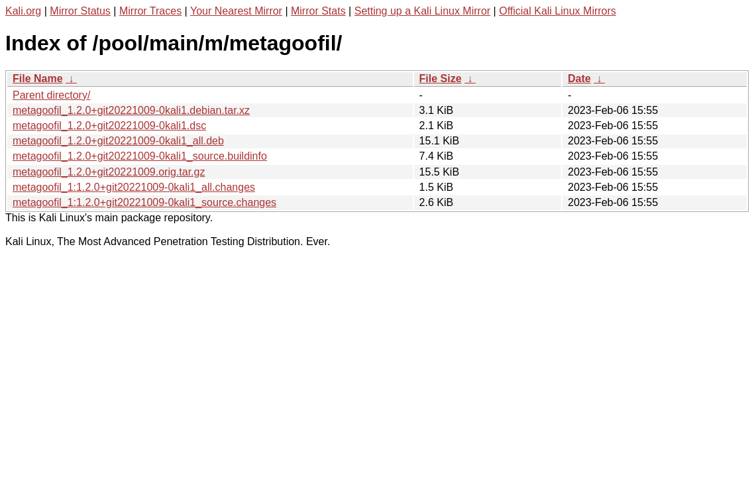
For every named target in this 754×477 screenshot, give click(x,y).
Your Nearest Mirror (236, 11)
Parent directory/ (51, 95)
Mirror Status (80, 11)
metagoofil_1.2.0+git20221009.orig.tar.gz (109, 172)
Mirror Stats (318, 11)
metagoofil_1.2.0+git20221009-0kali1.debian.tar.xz (131, 110)
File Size (440, 78)
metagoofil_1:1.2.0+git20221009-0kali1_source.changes (144, 202)
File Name (38, 78)
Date (579, 78)
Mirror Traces (150, 11)
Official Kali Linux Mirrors (557, 11)
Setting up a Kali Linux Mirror (422, 11)
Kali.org (23, 11)
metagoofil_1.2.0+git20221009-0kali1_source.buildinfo (140, 156)
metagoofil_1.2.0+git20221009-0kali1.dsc (109, 125)
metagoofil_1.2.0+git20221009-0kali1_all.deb (118, 140)
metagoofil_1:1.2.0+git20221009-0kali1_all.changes (134, 187)
